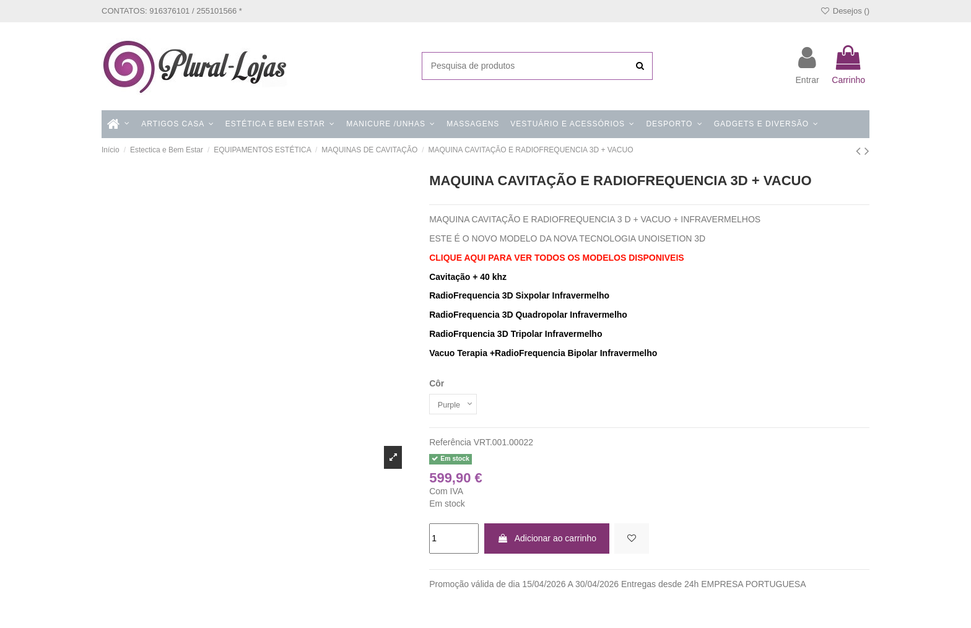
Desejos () (844, 10)
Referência (450, 445)
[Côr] (455, 405)
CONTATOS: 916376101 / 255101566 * (172, 10)
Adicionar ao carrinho (546, 540)
